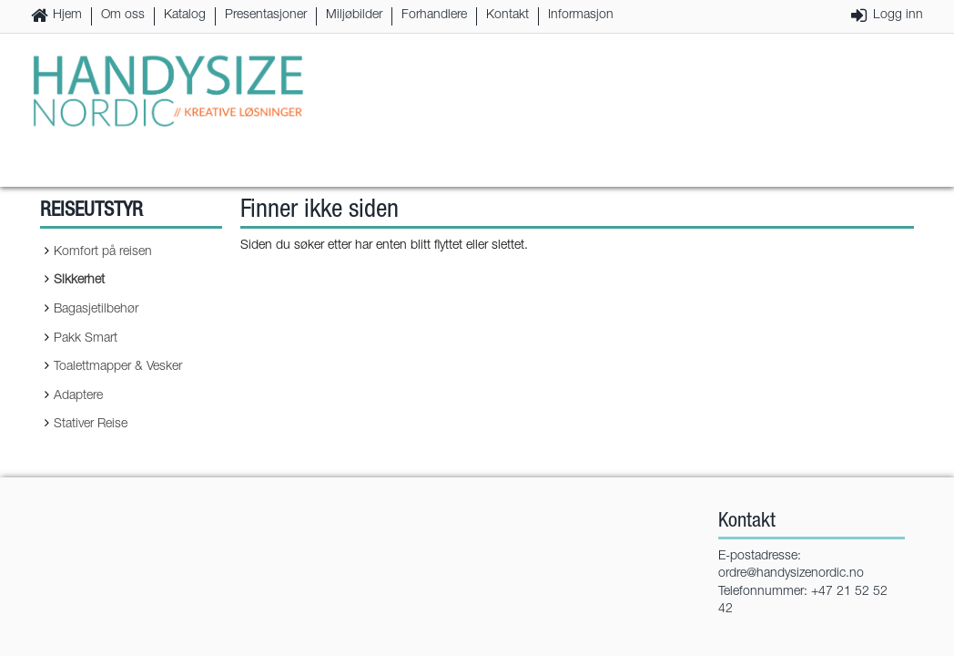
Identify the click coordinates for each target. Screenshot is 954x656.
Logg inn (898, 15)
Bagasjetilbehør (96, 309)
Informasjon (581, 15)
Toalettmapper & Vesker (118, 367)
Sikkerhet (79, 280)
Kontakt (507, 15)
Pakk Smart (85, 339)
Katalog (185, 15)
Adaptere (78, 396)
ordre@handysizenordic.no (791, 574)
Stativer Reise (90, 424)
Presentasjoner (266, 15)
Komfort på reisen (103, 252)
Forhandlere (434, 15)
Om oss (123, 15)
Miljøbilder (354, 15)
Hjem (67, 15)
